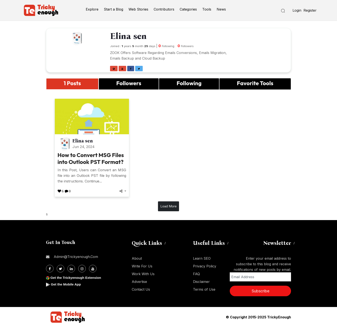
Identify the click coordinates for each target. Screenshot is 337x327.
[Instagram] (82, 268)
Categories (188, 9)
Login (297, 10)
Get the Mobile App (66, 284)
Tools (206, 9)
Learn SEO (202, 258)
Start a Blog (113, 9)
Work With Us (143, 274)
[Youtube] (93, 268)
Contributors (164, 9)
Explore (92, 9)
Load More (168, 206)
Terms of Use (204, 289)
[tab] (72, 83)
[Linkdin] (71, 268)
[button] (114, 68)
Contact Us (141, 289)
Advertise (139, 281)
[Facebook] (50, 268)
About (137, 258)
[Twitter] (60, 268)
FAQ (196, 274)
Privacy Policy (204, 266)
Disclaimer (201, 281)
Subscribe (260, 291)
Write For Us (142, 266)
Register (310, 10)
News (221, 9)
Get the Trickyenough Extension (76, 277)
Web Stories (138, 9)
